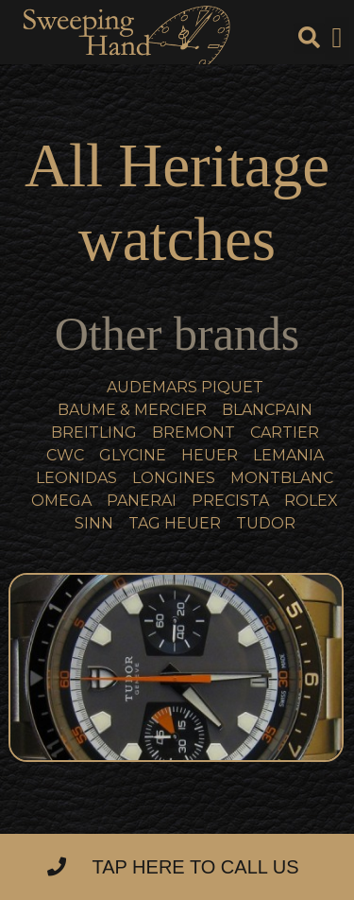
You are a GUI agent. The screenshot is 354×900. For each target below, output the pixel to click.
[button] (337, 38)
